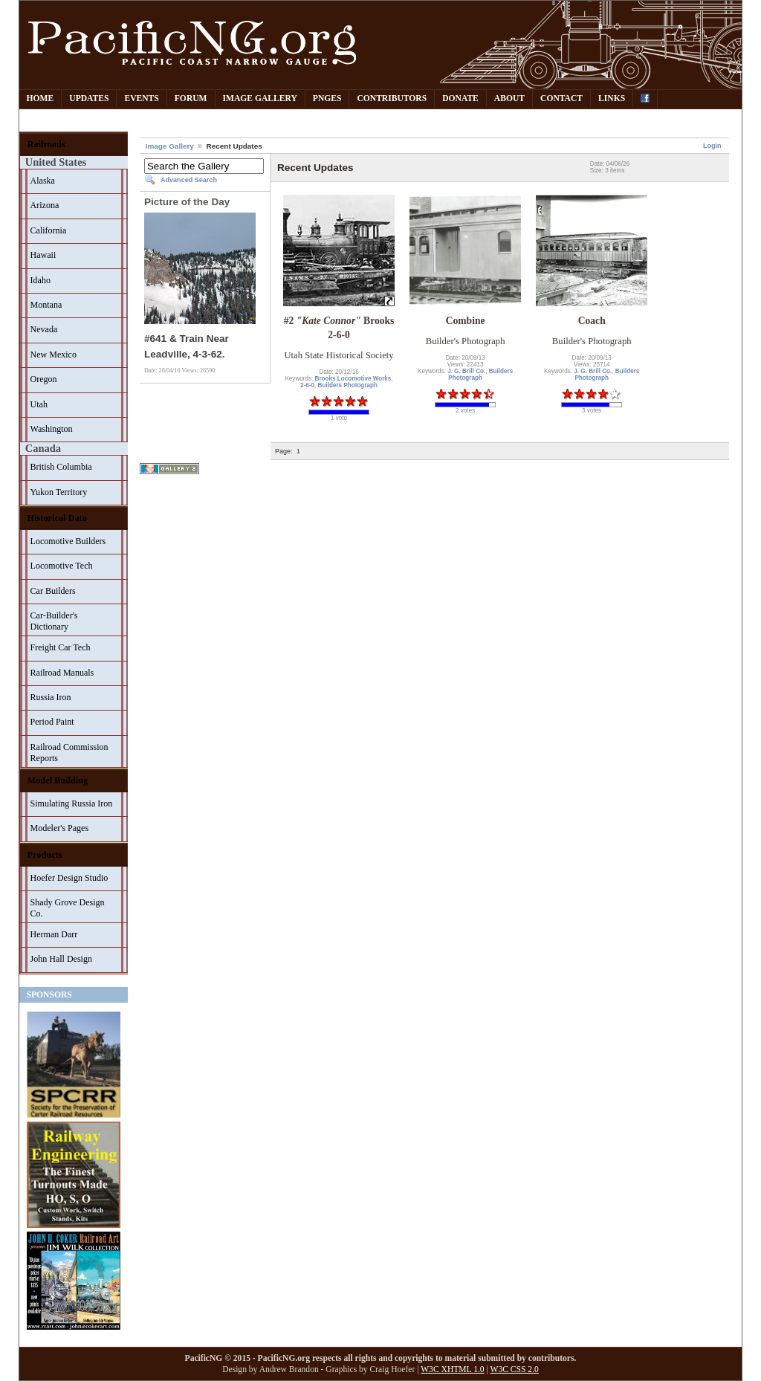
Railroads (46, 144)
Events (141, 98)
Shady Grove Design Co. (67, 908)
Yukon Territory (59, 492)
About (509, 98)
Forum (191, 98)
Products (44, 855)
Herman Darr (54, 934)
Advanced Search (189, 180)
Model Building (57, 780)
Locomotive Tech (61, 565)
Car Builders (53, 591)
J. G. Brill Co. (466, 371)
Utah (39, 404)
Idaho (40, 280)
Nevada (44, 329)
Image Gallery (260, 98)
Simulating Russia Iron (71, 803)
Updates (89, 98)
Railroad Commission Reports (69, 752)
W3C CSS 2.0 (514, 1369)
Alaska (42, 180)
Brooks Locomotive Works (353, 378)
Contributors (392, 98)
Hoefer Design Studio (69, 878)
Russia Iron (50, 697)
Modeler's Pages (59, 828)
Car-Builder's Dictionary (54, 621)
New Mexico (53, 354)
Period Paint (52, 722)
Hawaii (43, 255)
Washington (51, 429)
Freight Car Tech (60, 647)
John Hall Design (61, 959)
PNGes (327, 98)
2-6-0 (307, 385)
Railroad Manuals (62, 672)
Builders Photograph (348, 385)
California (48, 230)
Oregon (43, 379)
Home (40, 98)
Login (712, 145)
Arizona (44, 205)
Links (611, 98)
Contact (561, 98)
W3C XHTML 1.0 (452, 1369)
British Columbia (61, 467)
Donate (460, 98)
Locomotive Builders (68, 541)
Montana (46, 305)
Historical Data (57, 518)
